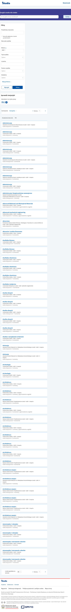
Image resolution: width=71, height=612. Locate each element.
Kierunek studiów (6, 41)
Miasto (3, 48)
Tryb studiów (4, 54)
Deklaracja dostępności (14, 588)
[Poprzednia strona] (33, 111)
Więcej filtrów (6, 82)
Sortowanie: (4, 111)
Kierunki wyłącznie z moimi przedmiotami (10, 37)
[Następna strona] (45, 111)
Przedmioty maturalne (7, 30)
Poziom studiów (5, 68)
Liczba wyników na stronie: (10, 572)
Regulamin (4, 588)
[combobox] (13, 32)
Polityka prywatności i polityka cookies (33, 588)
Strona (36, 111)
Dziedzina (4, 75)
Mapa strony (48, 588)
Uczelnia (3, 61)
